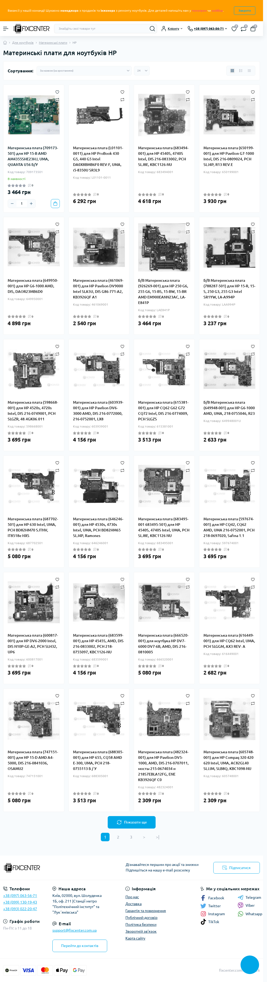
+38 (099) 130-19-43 (20, 902)
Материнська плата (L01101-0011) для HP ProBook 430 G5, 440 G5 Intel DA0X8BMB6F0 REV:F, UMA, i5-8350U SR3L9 (98, 159)
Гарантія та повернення (145, 911)
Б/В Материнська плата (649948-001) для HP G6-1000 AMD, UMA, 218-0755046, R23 (229, 408)
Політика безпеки (140, 924)
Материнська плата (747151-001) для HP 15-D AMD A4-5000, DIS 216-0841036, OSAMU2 (33, 760)
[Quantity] (21, 203)
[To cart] (55, 203)
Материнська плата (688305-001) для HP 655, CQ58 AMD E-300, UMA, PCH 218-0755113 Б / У (98, 760)
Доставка (133, 904)
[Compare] (57, 99)
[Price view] (249, 70)
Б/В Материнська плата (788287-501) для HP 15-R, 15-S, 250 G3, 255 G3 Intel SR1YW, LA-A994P (229, 288)
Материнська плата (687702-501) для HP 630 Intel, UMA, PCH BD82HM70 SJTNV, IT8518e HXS (33, 527)
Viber (246, 905)
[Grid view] (232, 70)
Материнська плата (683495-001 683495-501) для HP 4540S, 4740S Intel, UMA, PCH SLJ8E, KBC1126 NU (163, 527)
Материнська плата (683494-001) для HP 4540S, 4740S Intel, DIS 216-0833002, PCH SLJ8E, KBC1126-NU (163, 156)
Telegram (249, 897)
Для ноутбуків (23, 42)
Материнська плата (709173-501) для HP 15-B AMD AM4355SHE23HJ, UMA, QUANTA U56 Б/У (33, 156)
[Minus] (12, 203)
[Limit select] (142, 71)
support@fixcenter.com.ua (74, 930)
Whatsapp (250, 914)
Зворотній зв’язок (141, 931)
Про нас (132, 897)
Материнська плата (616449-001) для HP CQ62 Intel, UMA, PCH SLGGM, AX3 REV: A (229, 641)
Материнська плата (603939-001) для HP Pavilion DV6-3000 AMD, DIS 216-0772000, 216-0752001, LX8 (98, 410)
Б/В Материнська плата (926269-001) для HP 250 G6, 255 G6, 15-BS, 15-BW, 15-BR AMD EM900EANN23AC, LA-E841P (163, 291)
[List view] (240, 70)
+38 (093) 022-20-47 (20, 909)
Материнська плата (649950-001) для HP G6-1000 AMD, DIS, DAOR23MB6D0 (33, 286)
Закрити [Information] (244, 10)
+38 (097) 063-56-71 (20, 895)
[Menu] (5, 28)
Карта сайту (135, 938)
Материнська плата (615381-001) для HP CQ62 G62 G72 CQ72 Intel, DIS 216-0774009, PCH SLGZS (163, 410)
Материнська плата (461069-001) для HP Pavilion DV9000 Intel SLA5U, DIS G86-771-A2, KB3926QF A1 (98, 288)
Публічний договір (141, 917)
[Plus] (31, 203)
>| (157, 837)
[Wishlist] (57, 92)
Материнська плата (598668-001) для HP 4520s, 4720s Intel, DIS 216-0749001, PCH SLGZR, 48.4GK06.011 (33, 410)
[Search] (152, 28)
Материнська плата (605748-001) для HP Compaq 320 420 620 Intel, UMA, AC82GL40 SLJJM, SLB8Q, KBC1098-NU (228, 760)
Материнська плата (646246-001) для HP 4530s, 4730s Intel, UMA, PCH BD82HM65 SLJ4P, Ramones (98, 527)
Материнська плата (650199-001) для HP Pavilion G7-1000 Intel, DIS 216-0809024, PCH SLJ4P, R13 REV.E (228, 156)
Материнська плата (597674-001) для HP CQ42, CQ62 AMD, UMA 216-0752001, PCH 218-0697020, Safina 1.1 (229, 527)
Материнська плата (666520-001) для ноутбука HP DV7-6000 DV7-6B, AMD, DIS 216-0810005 (163, 643)
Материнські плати (53, 42)
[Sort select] (84, 71)
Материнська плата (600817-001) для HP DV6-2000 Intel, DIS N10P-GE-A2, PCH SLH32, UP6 (33, 643)
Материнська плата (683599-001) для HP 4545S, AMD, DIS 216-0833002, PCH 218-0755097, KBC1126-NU (98, 643)
